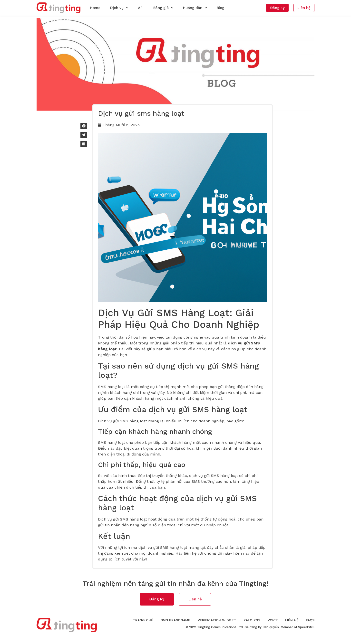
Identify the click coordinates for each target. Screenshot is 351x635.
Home (95, 8)
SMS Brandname (175, 620)
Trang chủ (143, 620)
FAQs (310, 620)
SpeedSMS (306, 627)
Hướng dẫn (195, 8)
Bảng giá (163, 8)
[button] (277, 8)
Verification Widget (217, 620)
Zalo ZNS (252, 620)
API (141, 8)
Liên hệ (292, 620)
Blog (220, 8)
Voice (273, 620)
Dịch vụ (119, 8)
